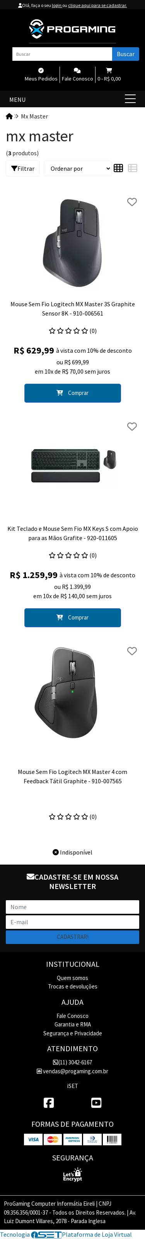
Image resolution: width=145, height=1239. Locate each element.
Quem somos (72, 978)
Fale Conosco (72, 1015)
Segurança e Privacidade (72, 1033)
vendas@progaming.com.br (72, 1071)
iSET (72, 1086)
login (57, 5)
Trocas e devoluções (72, 986)
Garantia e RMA (73, 1024)
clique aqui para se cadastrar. (97, 5)
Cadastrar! (73, 936)
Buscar (126, 54)
